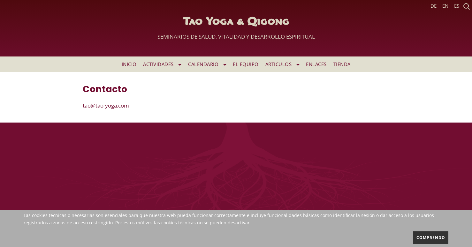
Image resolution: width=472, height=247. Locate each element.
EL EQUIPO (246, 64)
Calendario (207, 64)
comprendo (430, 237)
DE (433, 6)
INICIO (129, 64)
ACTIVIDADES (162, 64)
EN (445, 6)
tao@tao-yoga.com (106, 105)
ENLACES (316, 64)
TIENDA (342, 64)
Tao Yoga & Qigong (236, 30)
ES (456, 6)
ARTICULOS (282, 64)
